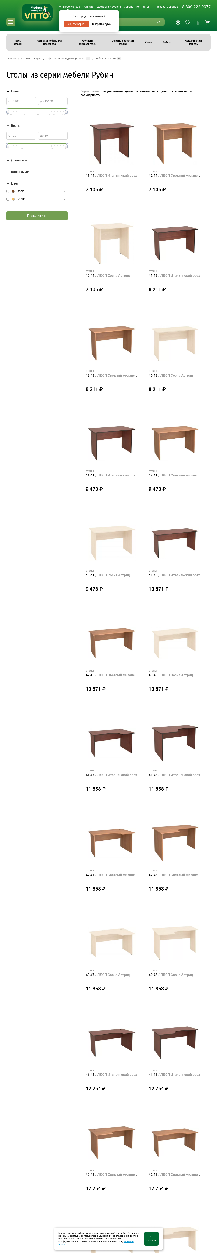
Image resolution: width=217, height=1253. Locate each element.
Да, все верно (76, 24)
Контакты (142, 6)
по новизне (179, 91)
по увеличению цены (118, 91)
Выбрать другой (101, 24)
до (42, 101)
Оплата (88, 6)
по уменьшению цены (151, 91)
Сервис (128, 6)
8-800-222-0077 (196, 6)
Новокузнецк (71, 6)
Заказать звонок (167, 6)
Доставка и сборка (109, 6)
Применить (37, 216)
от (10, 101)
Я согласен (151, 1239)
